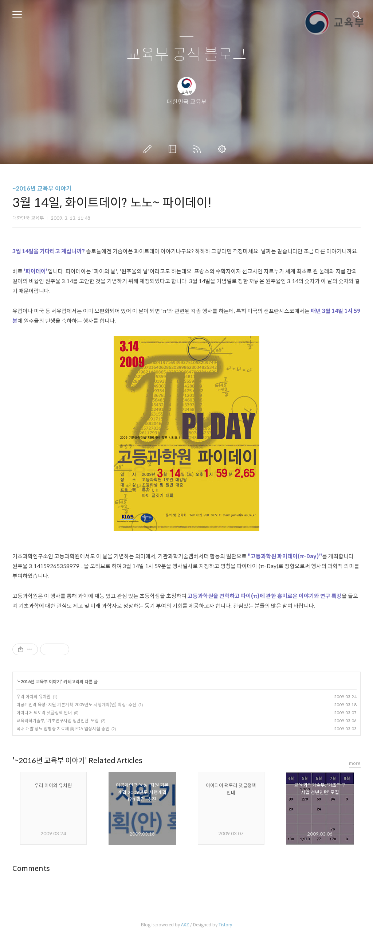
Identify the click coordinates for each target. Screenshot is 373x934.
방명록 (173, 149)
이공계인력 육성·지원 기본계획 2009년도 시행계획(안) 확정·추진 (76, 704)
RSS (198, 149)
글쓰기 (149, 149)
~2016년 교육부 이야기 (41, 188)
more (355, 763)
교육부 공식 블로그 (186, 55)
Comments (31, 868)
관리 (223, 149)
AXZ (185, 924)
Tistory (225, 924)
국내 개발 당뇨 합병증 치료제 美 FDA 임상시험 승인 (62, 728)
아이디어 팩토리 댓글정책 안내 (44, 712)
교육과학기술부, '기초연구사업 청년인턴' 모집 (57, 720)
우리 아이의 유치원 (33, 696)
